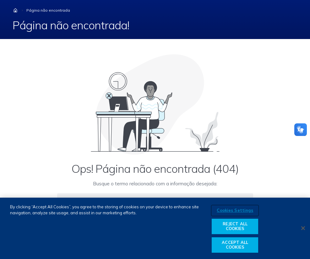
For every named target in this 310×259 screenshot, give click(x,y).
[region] (155, 228)
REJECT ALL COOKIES (235, 226)
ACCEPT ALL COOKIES (235, 245)
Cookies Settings (235, 210)
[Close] (303, 228)
